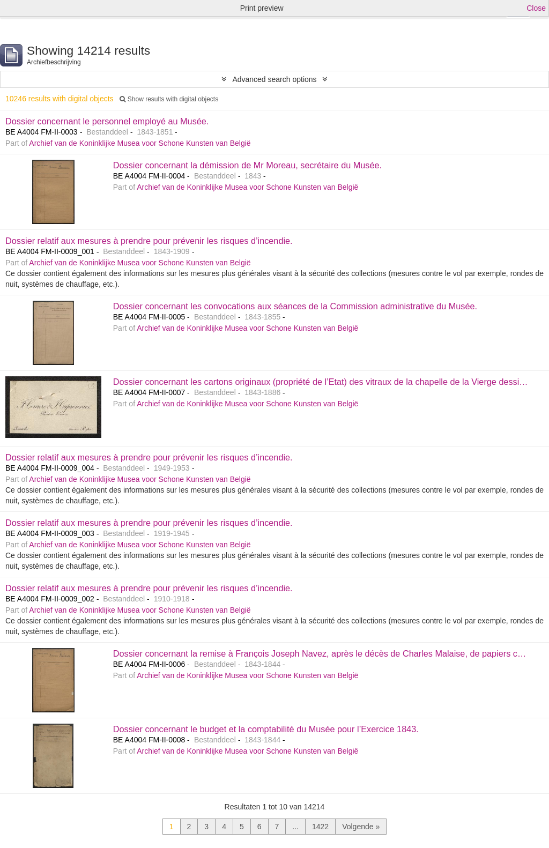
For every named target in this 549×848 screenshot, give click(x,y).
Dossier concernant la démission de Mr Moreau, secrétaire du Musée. (247, 165)
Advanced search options (274, 79)
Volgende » (361, 826)
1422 (320, 826)
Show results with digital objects (169, 99)
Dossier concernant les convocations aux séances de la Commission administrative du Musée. (295, 306)
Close (536, 8)
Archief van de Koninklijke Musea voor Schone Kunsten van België (139, 143)
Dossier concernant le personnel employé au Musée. (107, 121)
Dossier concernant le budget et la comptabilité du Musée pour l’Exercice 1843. (266, 729)
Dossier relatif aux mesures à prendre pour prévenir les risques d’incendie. (149, 241)
